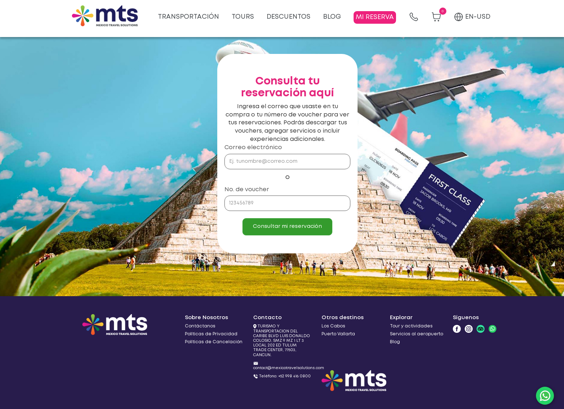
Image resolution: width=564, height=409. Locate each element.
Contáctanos (200, 326)
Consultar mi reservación (287, 226)
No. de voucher (246, 189)
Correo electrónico (253, 147)
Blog (395, 342)
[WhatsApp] (545, 396)
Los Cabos (333, 326)
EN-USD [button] (472, 17)
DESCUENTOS (288, 17)
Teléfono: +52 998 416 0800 (285, 376)
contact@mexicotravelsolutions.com (288, 368)
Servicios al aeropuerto (416, 334)
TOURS (243, 17)
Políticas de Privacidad (211, 334)
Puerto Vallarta (338, 334)
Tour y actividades (411, 326)
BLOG (332, 17)
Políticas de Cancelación (213, 342)
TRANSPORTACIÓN (188, 17)
